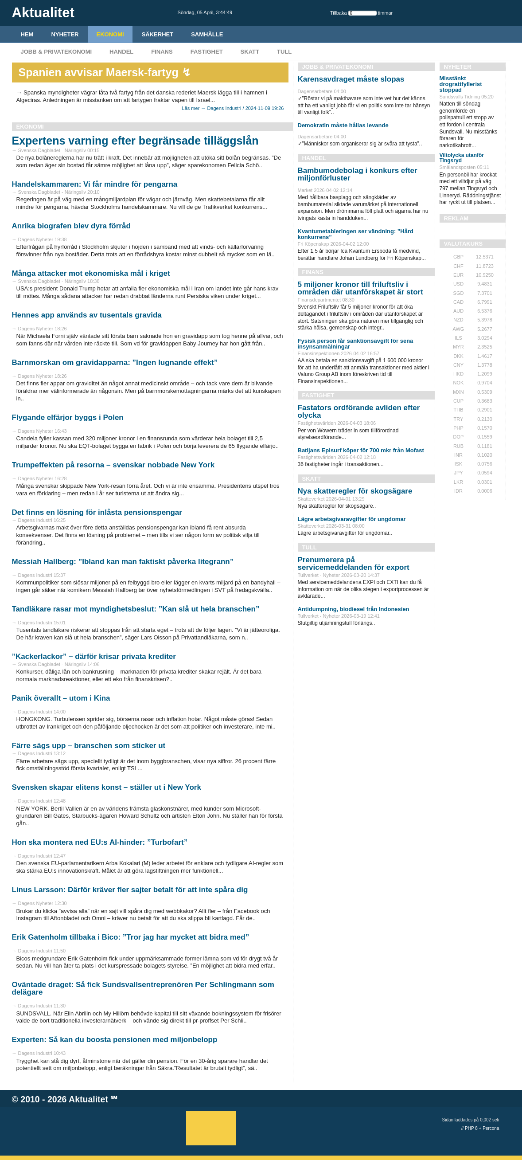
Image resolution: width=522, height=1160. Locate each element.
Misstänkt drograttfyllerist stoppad (461, 84)
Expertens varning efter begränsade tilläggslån (135, 140)
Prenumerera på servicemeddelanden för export (353, 564)
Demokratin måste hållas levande (343, 125)
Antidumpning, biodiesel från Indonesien (353, 609)
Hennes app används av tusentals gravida (87, 315)
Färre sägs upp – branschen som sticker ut (89, 745)
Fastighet (207, 51)
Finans (161, 51)
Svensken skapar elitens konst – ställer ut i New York (106, 787)
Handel (121, 51)
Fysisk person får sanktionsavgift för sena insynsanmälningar (355, 343)
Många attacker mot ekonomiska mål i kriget (91, 273)
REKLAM (456, 218)
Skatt (250, 51)
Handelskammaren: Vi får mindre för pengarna (95, 184)
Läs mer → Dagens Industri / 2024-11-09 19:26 (233, 108)
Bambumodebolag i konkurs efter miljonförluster (357, 174)
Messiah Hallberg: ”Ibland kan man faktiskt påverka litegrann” (123, 561)
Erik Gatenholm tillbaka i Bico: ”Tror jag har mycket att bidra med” (130, 937)
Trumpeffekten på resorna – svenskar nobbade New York (113, 465)
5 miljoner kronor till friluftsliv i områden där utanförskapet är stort (360, 288)
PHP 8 (471, 1128)
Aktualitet (88, 1099)
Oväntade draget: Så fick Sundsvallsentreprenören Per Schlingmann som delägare (143, 988)
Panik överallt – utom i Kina (61, 698)
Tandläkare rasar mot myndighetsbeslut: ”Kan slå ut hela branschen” (136, 609)
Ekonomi (110, 34)
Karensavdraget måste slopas (351, 79)
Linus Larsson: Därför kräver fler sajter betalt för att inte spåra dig (130, 890)
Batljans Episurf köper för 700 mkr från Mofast (361, 450)
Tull (284, 51)
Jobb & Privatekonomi (56, 51)
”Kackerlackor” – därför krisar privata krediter (94, 656)
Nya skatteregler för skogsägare (355, 491)
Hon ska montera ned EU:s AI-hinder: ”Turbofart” (100, 842)
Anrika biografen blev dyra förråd (71, 226)
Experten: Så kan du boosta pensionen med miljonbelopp (115, 1039)
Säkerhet (158, 34)
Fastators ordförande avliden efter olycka (359, 411)
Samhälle (207, 34)
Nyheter (64, 34)
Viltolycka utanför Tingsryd (462, 158)
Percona (491, 1128)
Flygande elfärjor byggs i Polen (68, 417)
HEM (27, 34)
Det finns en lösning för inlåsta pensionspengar (97, 512)
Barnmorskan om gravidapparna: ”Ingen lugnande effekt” (115, 362)
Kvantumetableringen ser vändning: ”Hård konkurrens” (356, 234)
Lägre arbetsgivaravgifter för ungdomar (352, 519)
